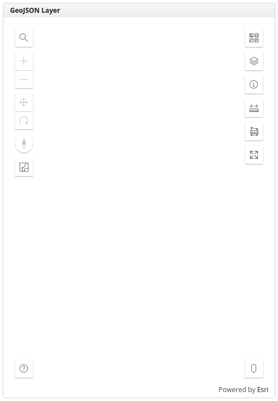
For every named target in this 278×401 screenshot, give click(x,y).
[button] (24, 38)
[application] (139, 207)
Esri (263, 389)
